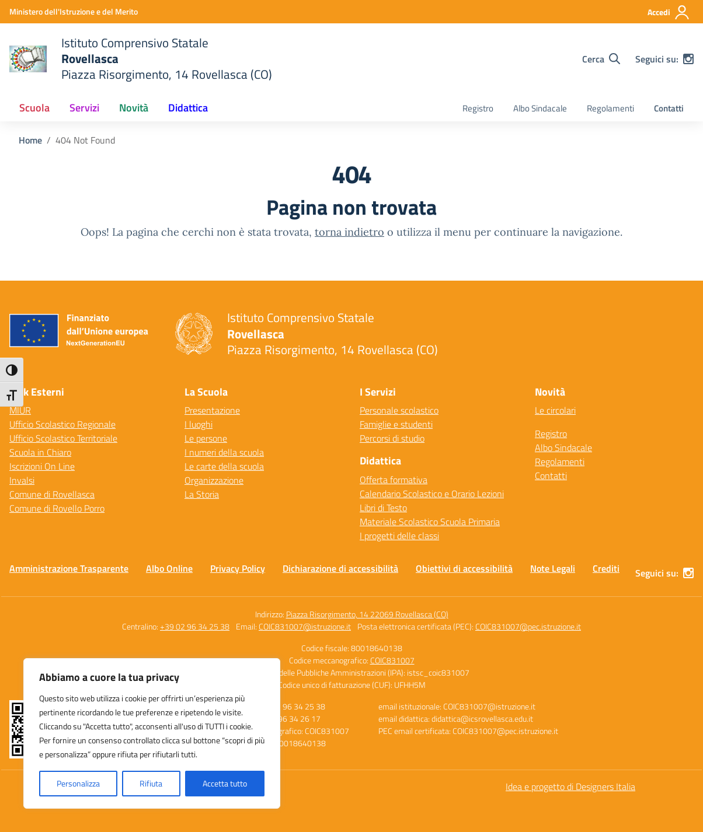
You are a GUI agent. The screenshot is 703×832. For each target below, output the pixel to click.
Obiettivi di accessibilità (464, 568)
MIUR (20, 410)
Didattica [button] (188, 108)
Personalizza (78, 783)
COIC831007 (392, 660)
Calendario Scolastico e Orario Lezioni (432, 494)
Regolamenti (610, 108)
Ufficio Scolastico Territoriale (63, 438)
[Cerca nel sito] (601, 59)
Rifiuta (151, 783)
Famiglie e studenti (396, 424)
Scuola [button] (34, 108)
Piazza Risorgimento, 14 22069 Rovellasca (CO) (367, 614)
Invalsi (21, 480)
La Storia (202, 494)
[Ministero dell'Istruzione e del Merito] (73, 11)
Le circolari (555, 410)
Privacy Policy (237, 568)
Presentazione (212, 410)
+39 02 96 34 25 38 (194, 626)
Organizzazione (214, 480)
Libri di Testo (383, 508)
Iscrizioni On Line (42, 466)
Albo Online (169, 568)
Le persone (206, 438)
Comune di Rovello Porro (57, 508)
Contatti (669, 108)
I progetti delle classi (399, 536)
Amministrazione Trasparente (68, 568)
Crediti (606, 568)
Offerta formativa (393, 480)
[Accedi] (669, 12)
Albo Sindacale (540, 108)
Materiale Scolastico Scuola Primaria (430, 522)
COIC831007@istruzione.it (305, 626)
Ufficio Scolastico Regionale (62, 424)
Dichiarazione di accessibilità (340, 568)
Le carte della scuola (224, 466)
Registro (477, 108)
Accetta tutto (225, 783)
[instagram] (688, 59)
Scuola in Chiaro (40, 452)
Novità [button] (133, 108)
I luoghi (199, 424)
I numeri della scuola (224, 452)
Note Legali (552, 568)
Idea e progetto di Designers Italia (570, 786)
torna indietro (349, 232)
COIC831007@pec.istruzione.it (528, 626)
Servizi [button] (84, 108)
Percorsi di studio (392, 438)
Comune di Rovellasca (52, 494)
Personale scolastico (399, 410)
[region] (151, 733)
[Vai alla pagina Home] (30, 140)
